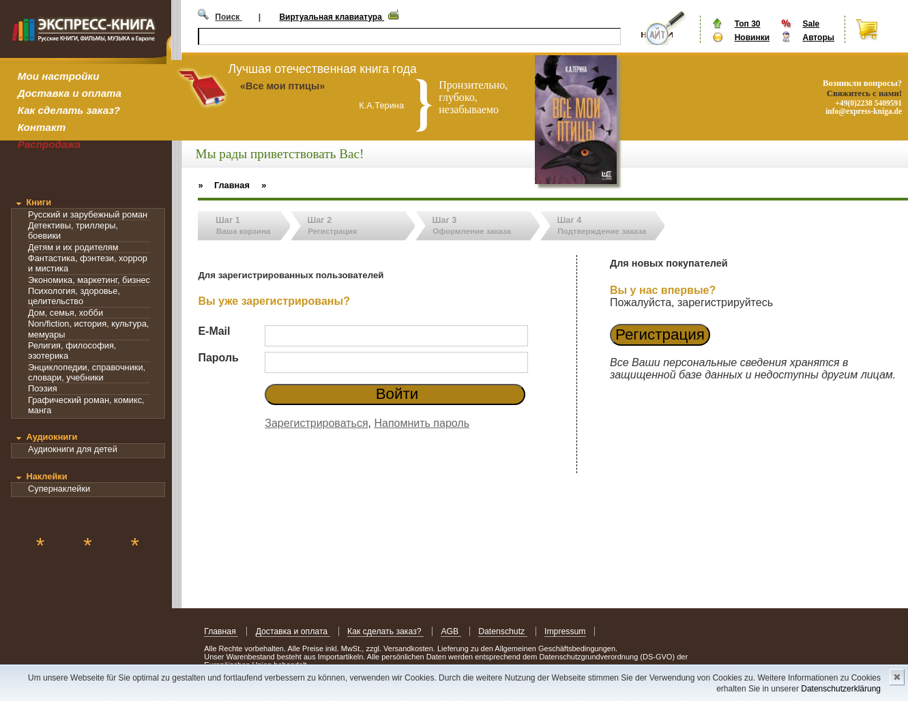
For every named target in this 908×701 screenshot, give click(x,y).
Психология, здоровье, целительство (74, 296)
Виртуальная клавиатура (331, 17)
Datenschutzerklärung (841, 688)
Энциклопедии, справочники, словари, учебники (86, 372)
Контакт (41, 127)
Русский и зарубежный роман (87, 214)
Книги (38, 202)
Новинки (752, 37)
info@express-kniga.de (863, 111)
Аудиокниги (51, 437)
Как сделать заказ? (69, 110)
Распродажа (49, 144)
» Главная (224, 185)
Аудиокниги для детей (72, 449)
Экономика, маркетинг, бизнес (89, 280)
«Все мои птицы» (282, 85)
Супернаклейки (59, 488)
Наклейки (46, 476)
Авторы (818, 37)
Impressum (565, 631)
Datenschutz (502, 631)
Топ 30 (748, 24)
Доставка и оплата (69, 93)
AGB (450, 631)
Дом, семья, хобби (65, 313)
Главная (221, 631)
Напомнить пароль (421, 423)
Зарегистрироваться (316, 423)
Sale (810, 24)
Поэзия (42, 388)
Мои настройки (59, 76)
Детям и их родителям (73, 247)
